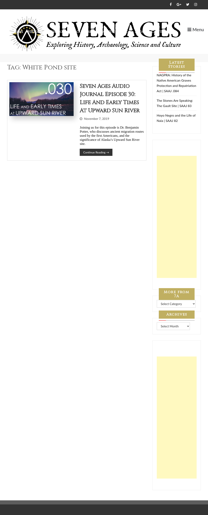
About (141, 32)
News (18, 32)
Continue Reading (96, 152)
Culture (83, 32)
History (35, 32)
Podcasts (104, 32)
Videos (124, 32)
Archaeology (59, 32)
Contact (159, 32)
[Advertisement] (177, 217)
